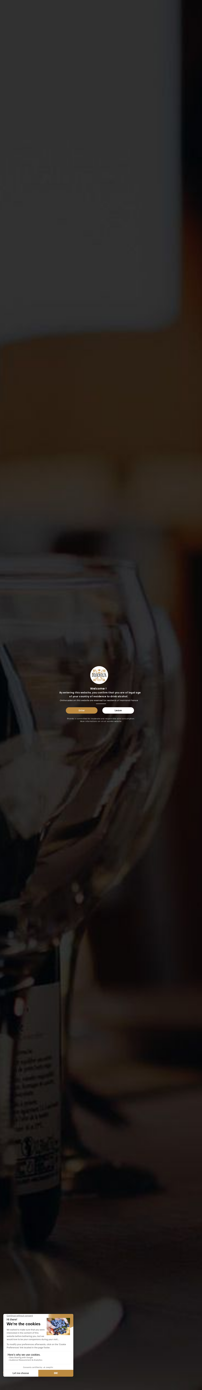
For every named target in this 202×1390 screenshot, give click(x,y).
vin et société (107, 721)
